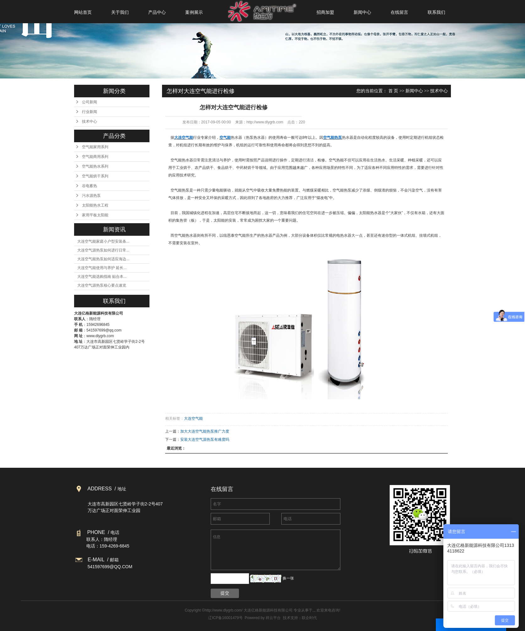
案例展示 (194, 12)
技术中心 (89, 121)
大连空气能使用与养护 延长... (102, 268)
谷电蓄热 (89, 186)
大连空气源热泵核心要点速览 (101, 285)
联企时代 (309, 618)
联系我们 (436, 12)
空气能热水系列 (95, 166)
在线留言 (399, 12)
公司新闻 (89, 102)
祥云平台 (273, 618)
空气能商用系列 (95, 156)
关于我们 (120, 12)
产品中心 (157, 12)
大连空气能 (193, 418)
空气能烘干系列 (95, 176)
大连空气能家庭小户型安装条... (103, 241)
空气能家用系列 (95, 147)
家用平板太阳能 (95, 215)
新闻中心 (362, 12)
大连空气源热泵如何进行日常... (103, 250)
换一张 (288, 578)
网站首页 (83, 12)
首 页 (393, 91)
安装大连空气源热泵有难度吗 (204, 439)
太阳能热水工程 (95, 205)
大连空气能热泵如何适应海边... (103, 259)
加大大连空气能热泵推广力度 (204, 431)
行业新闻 (89, 112)
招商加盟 (325, 12)
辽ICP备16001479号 (225, 618)
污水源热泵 (91, 195)
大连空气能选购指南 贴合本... (102, 276)
